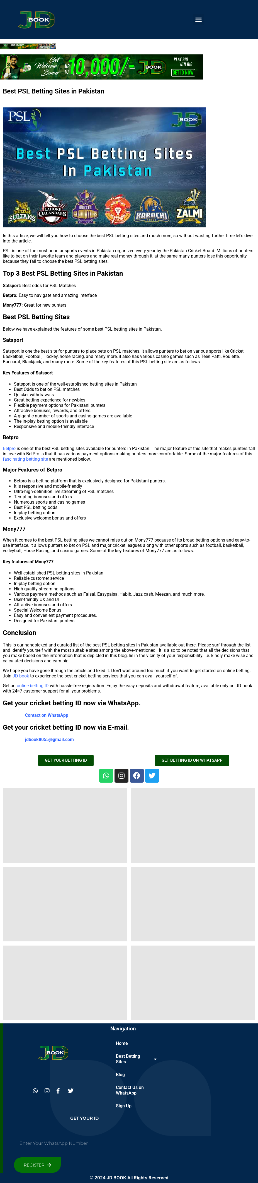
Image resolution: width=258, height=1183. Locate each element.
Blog (120, 1074)
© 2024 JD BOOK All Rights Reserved (129, 1177)
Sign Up (124, 1106)
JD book (21, 676)
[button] (198, 19)
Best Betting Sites (136, 1059)
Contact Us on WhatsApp (130, 1090)
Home (122, 1043)
